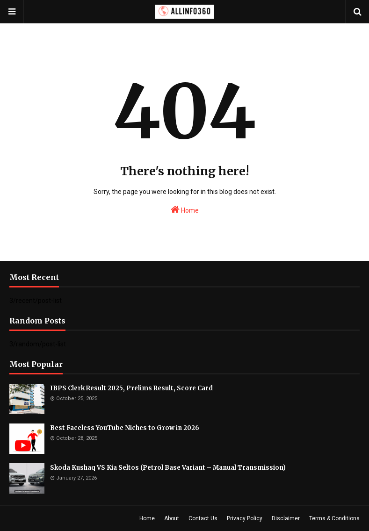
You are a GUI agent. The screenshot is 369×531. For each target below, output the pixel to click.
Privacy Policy (244, 518)
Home (185, 209)
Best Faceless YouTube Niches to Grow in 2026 (124, 428)
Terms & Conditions (334, 518)
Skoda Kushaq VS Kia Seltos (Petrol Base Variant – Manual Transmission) (168, 468)
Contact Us (202, 518)
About (171, 518)
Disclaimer (286, 518)
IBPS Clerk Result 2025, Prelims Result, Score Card (131, 388)
